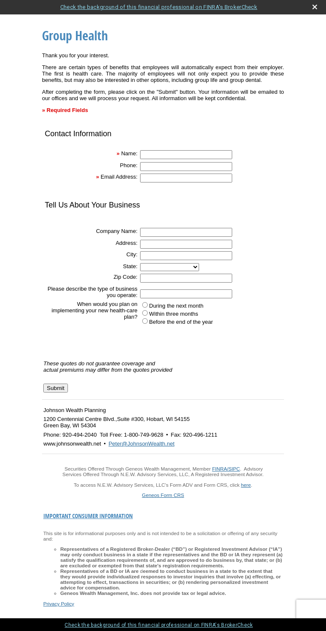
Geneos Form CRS (163, 495)
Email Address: (119, 177)
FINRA (219, 468)
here (246, 485)
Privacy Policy (58, 603)
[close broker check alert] (315, 7)
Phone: (129, 165)
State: (130, 266)
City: (132, 254)
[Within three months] (145, 313)
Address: (126, 243)
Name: (129, 153)
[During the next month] (145, 305)
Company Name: (117, 231)
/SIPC (233, 468)
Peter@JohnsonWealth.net (141, 443)
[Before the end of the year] (145, 321)
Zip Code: (125, 277)
